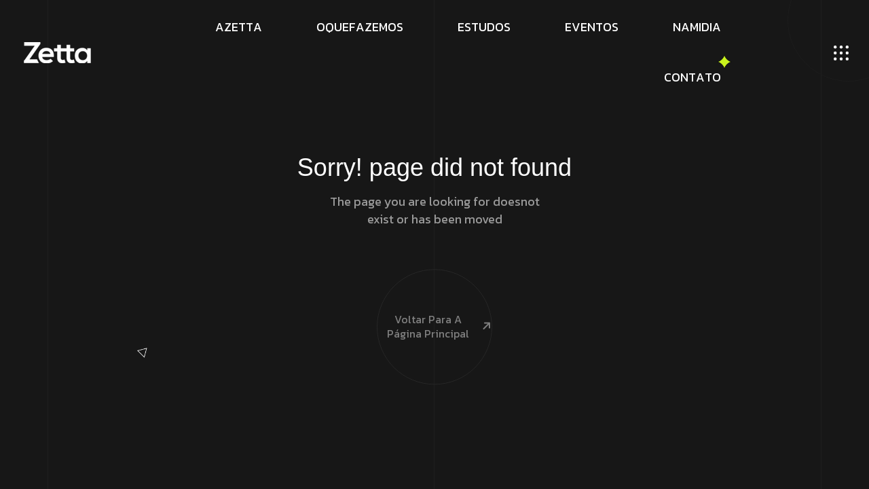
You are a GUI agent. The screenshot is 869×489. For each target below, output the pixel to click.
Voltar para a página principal (434, 302)
